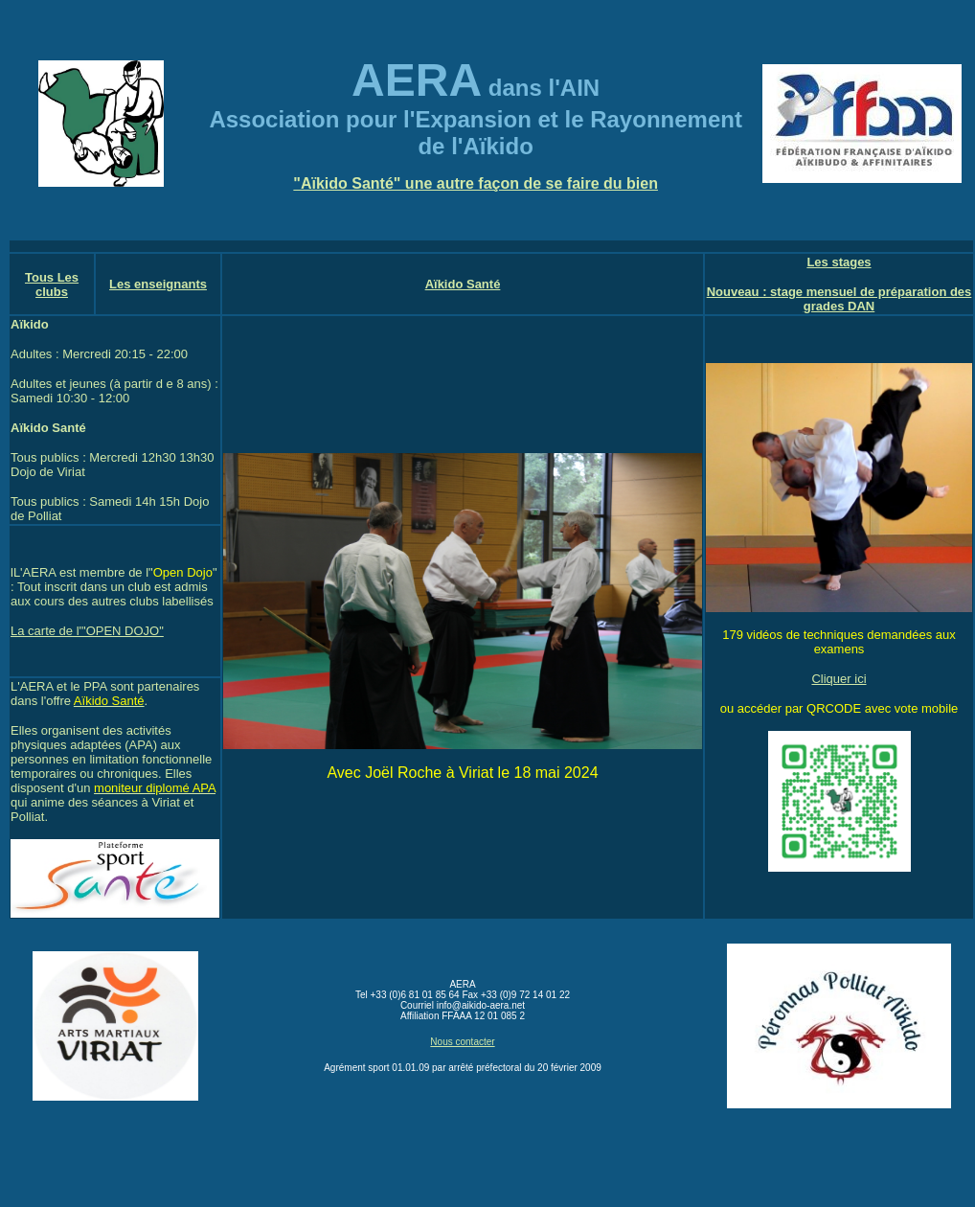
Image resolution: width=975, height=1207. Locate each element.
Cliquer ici (838, 679)
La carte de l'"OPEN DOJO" (87, 631)
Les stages (838, 262)
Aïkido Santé (463, 284)
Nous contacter (462, 1041)
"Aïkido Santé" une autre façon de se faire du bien (475, 183)
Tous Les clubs (52, 284)
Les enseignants (158, 284)
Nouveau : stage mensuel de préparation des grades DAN (839, 299)
